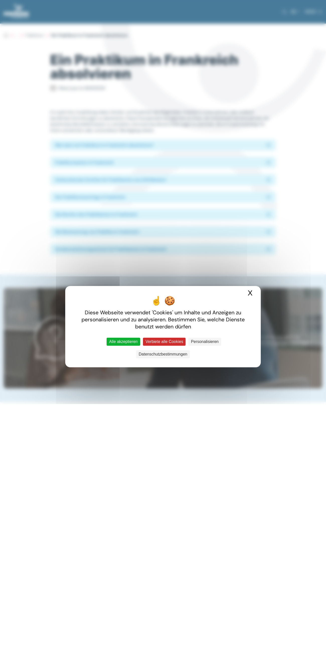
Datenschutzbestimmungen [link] (163, 354)
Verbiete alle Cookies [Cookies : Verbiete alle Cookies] (164, 341)
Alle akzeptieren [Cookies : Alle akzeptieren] (123, 341)
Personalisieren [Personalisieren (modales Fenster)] (204, 341)
